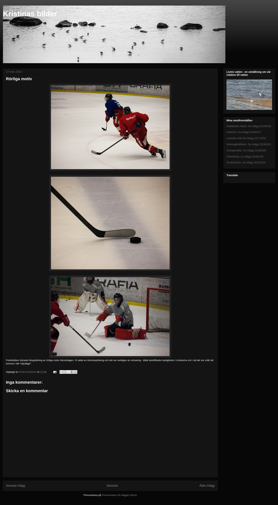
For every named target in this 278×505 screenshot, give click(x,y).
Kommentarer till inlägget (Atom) (119, 495)
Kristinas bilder (30, 14)
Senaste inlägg (15, 485)
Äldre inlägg (207, 485)
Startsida (112, 485)
